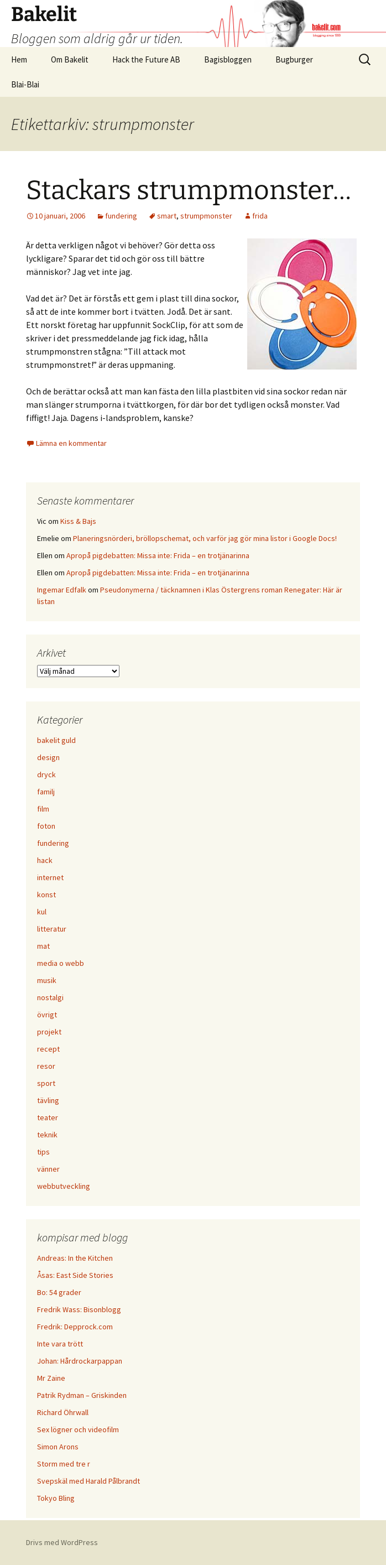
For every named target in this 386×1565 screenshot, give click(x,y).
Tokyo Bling (56, 1498)
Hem (19, 59)
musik (46, 980)
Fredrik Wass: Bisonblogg (79, 1309)
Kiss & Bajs (78, 521)
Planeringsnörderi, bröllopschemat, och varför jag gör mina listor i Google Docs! (205, 538)
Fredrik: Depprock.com (75, 1327)
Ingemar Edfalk (61, 590)
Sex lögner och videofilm (78, 1429)
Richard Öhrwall (62, 1412)
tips (43, 1152)
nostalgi (50, 997)
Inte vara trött (60, 1344)
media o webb (60, 963)
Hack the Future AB (146, 59)
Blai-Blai (25, 84)
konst (46, 895)
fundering (121, 216)
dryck (46, 774)
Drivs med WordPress (62, 1542)
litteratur (51, 929)
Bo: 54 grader (59, 1292)
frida (260, 216)
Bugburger (294, 59)
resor (46, 1066)
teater (47, 1117)
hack (45, 860)
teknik (47, 1135)
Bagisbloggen (228, 59)
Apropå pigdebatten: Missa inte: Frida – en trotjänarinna (157, 555)
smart (166, 216)
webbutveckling (63, 1186)
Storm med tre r (63, 1464)
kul (41, 912)
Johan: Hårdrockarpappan (79, 1361)
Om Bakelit (69, 59)
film (43, 809)
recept (48, 1049)
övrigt (47, 1015)
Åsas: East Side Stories (75, 1275)
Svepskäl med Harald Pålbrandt (88, 1481)
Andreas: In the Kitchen (75, 1258)
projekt (49, 1032)
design (48, 757)
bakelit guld (56, 740)
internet (50, 877)
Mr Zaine (51, 1378)
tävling (48, 1100)
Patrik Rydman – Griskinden (82, 1395)
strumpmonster (206, 216)
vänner (48, 1169)
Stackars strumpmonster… (188, 190)
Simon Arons (58, 1447)
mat (43, 946)
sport (46, 1083)
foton (46, 826)
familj (46, 792)
